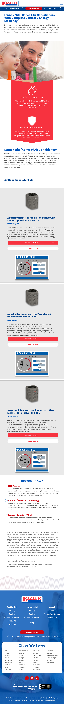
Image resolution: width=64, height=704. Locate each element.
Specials (12, 624)
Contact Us (52, 617)
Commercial (32, 607)
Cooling (11, 614)
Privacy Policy (40, 698)
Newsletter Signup (52, 614)
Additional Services (12, 617)
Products (12, 621)
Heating (11, 610)
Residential (12, 607)
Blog (32, 622)
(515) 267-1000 (53, 637)
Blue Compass (14, 700)
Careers (52, 610)
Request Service (32, 632)
